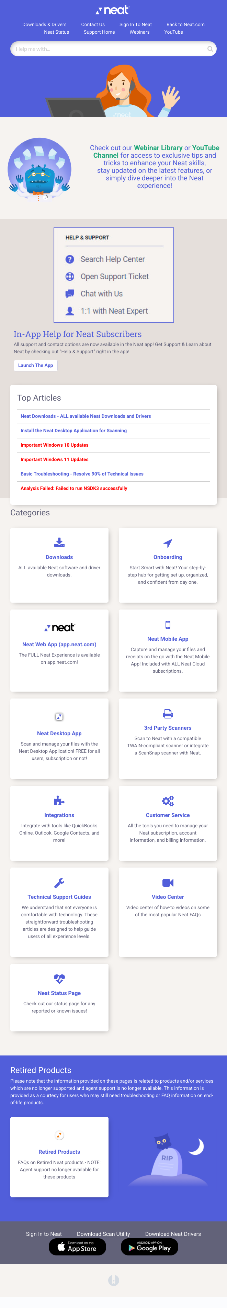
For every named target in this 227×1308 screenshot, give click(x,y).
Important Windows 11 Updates (55, 459)
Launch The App (35, 365)
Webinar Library (158, 148)
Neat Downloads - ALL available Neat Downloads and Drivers (86, 416)
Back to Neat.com (186, 24)
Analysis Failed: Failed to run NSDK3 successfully (74, 488)
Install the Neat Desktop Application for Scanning (74, 431)
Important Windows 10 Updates (55, 445)
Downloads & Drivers (44, 24)
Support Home (99, 32)
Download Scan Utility (103, 1234)
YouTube (173, 32)
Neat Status (56, 32)
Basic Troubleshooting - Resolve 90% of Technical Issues (82, 474)
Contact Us (93, 24)
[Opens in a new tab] (113, 1280)
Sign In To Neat (136, 24)
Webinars (139, 32)
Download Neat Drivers (173, 1234)
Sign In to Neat (44, 1234)
